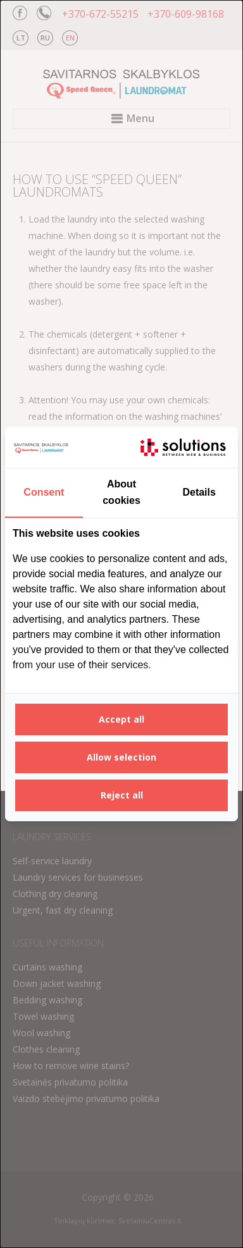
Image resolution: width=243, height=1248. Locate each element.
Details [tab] (198, 492)
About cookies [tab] (121, 492)
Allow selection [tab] (121, 757)
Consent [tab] (43, 492)
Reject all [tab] (122, 795)
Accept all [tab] (121, 719)
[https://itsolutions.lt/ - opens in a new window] (182, 447)
